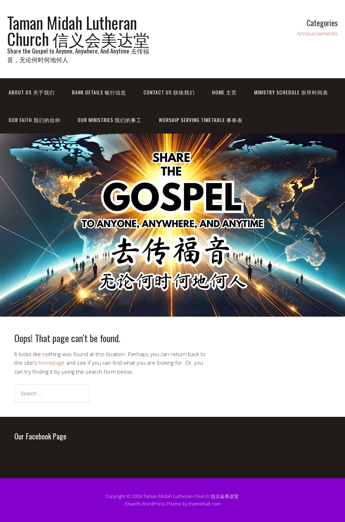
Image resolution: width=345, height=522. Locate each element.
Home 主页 (224, 92)
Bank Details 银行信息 (99, 92)
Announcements (317, 33)
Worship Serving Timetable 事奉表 (201, 119)
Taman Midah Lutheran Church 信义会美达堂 (78, 30)
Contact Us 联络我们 (169, 92)
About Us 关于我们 (32, 92)
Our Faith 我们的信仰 (34, 119)
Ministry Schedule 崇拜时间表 (291, 92)
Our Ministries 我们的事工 (110, 119)
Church (133, 503)
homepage (51, 362)
